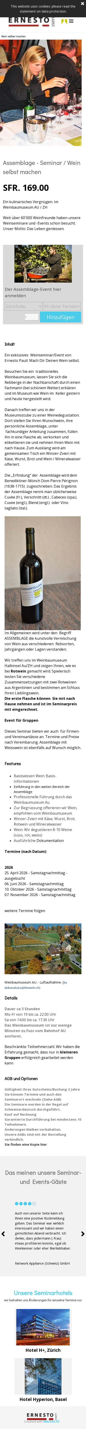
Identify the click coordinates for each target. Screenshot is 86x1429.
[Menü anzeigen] (71, 21)
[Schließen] (82, 3)
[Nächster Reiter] (81, 1234)
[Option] (23, 306)
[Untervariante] (61, 306)
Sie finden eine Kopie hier (26, 1144)
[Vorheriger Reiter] (4, 1234)
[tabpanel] (43, 194)
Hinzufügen (60, 316)
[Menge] (31, 316)
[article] (43, 284)
